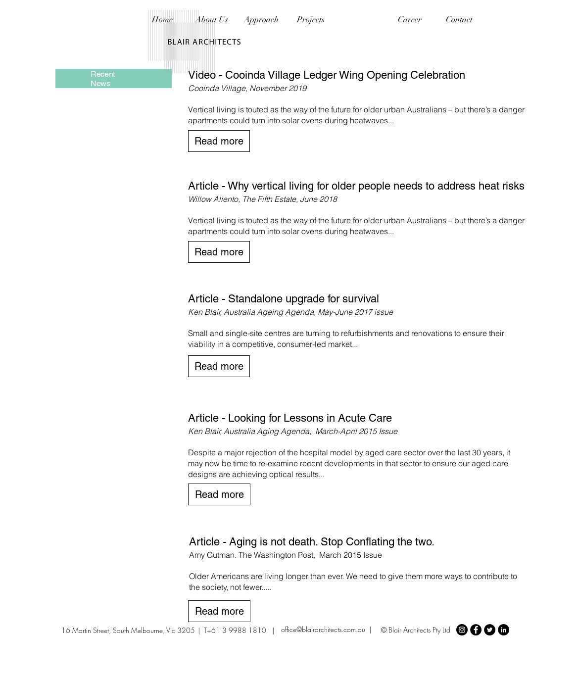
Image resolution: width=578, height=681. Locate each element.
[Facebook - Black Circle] (476, 629)
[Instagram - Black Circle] (462, 629)
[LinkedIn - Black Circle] (503, 629)
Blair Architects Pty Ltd (419, 629)
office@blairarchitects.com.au (323, 629)
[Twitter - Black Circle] (489, 629)
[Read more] (219, 141)
